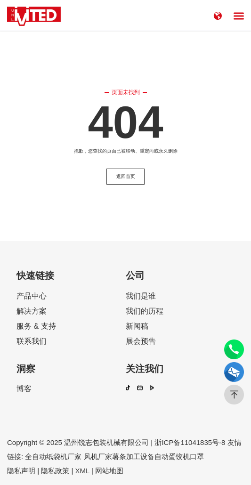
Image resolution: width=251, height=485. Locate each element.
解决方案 (31, 311)
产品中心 (31, 296)
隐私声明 (21, 471)
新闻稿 (137, 326)
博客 (24, 389)
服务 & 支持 (36, 326)
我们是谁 (141, 296)
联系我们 (31, 341)
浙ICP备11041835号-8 (189, 442)
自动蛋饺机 (172, 457)
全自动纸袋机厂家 (53, 457)
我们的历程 (144, 311)
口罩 (197, 457)
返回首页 (125, 176)
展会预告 (141, 341)
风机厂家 (96, 457)
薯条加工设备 (133, 457)
